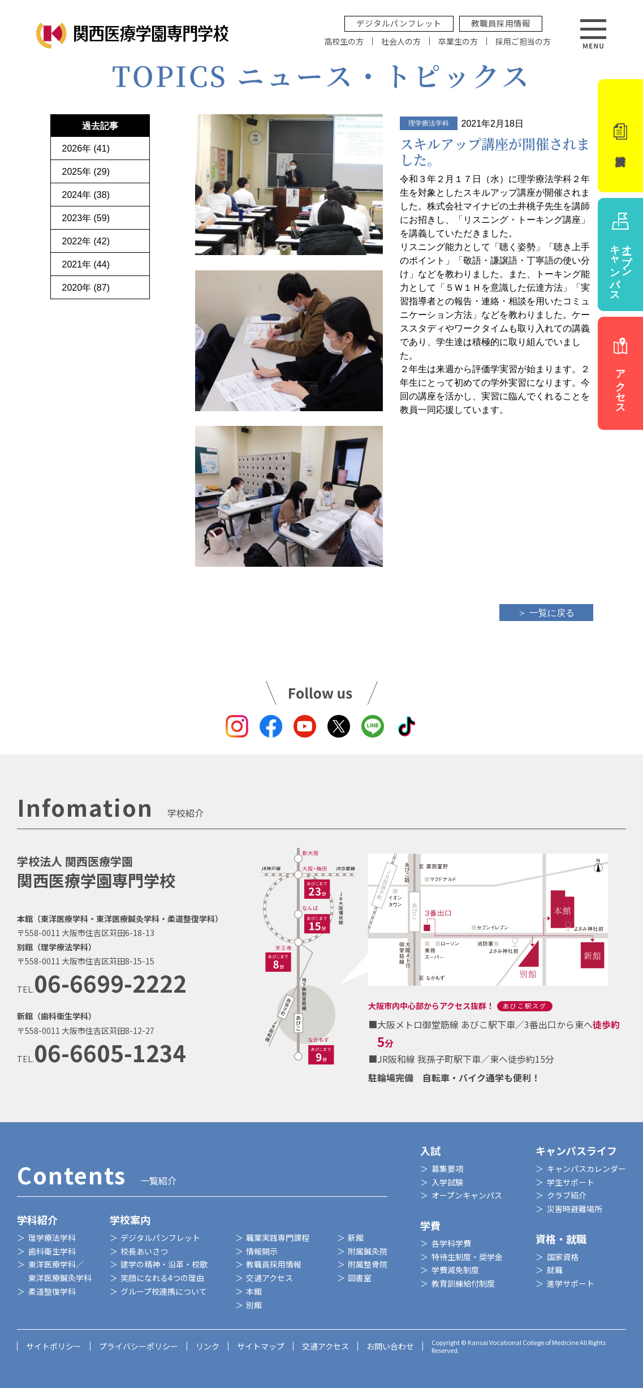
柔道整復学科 (52, 1291)
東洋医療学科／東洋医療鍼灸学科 (60, 1270)
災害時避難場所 (574, 1208)
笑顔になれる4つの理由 (162, 1277)
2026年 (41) (86, 148)
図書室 (360, 1277)
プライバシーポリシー (138, 1346)
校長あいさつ (144, 1251)
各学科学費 (451, 1243)
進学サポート (570, 1283)
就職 (555, 1269)
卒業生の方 (458, 41)
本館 (254, 1291)
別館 (254, 1305)
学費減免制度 (455, 1269)
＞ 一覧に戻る (545, 613)
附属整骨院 (367, 1264)
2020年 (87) (86, 287)
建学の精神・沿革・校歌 (164, 1264)
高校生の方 (344, 41)
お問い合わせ (390, 1346)
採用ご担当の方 (523, 41)
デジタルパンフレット (399, 23)
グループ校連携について (163, 1291)
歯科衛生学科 (52, 1251)
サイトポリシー (53, 1346)
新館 (356, 1237)
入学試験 (447, 1182)
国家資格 (563, 1256)
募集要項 (447, 1168)
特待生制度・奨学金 (467, 1256)
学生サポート (570, 1182)
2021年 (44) (86, 264)
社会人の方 (401, 41)
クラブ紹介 (566, 1195)
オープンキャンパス (466, 1195)
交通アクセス (269, 1277)
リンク (207, 1346)
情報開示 (262, 1251)
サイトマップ (260, 1346)
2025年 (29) (86, 171)
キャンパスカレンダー (586, 1168)
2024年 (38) (86, 195)
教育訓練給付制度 (463, 1283)
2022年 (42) (86, 241)
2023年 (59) (86, 218)
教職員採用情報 (500, 23)
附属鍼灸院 (367, 1251)
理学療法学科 (52, 1237)
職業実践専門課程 (277, 1237)
